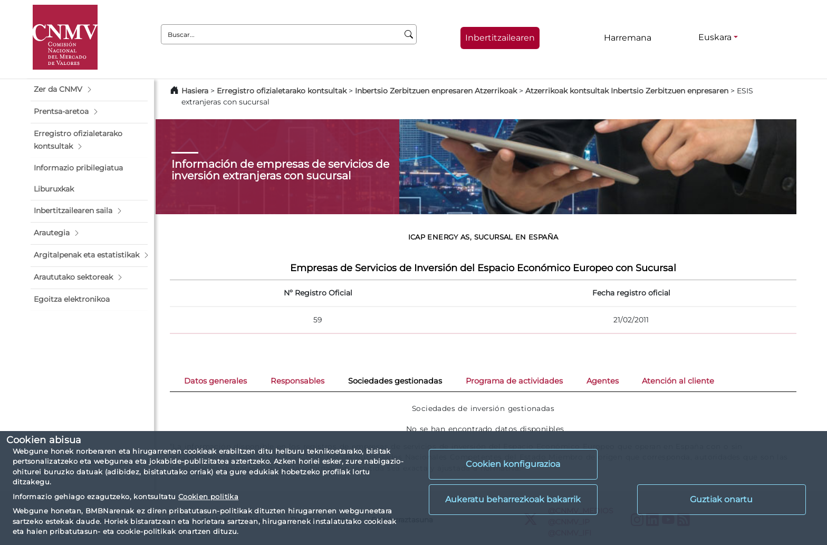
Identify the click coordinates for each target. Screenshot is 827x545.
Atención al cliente (678, 381)
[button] (89, 89)
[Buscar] (409, 34)
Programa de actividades (514, 381)
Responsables (297, 381)
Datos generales (215, 381)
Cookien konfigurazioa (513, 464)
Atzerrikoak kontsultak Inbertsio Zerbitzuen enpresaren (626, 90)
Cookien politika (208, 496)
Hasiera (194, 90)
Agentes (602, 381)
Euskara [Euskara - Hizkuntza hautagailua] (715, 37)
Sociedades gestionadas (395, 381)
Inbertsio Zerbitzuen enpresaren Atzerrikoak (436, 90)
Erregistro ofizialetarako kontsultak (282, 90)
